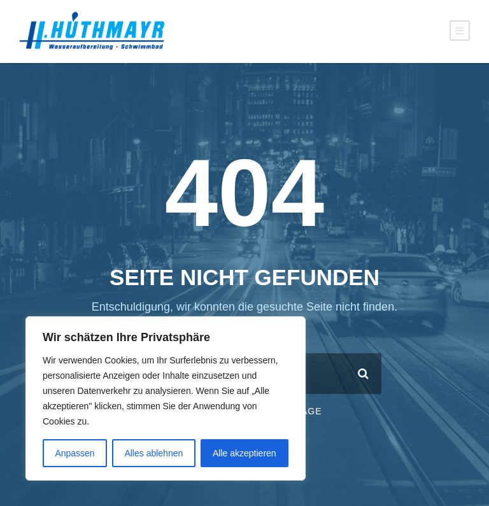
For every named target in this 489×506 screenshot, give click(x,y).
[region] (165, 398)
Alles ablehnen (153, 453)
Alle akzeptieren (244, 453)
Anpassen (74, 453)
